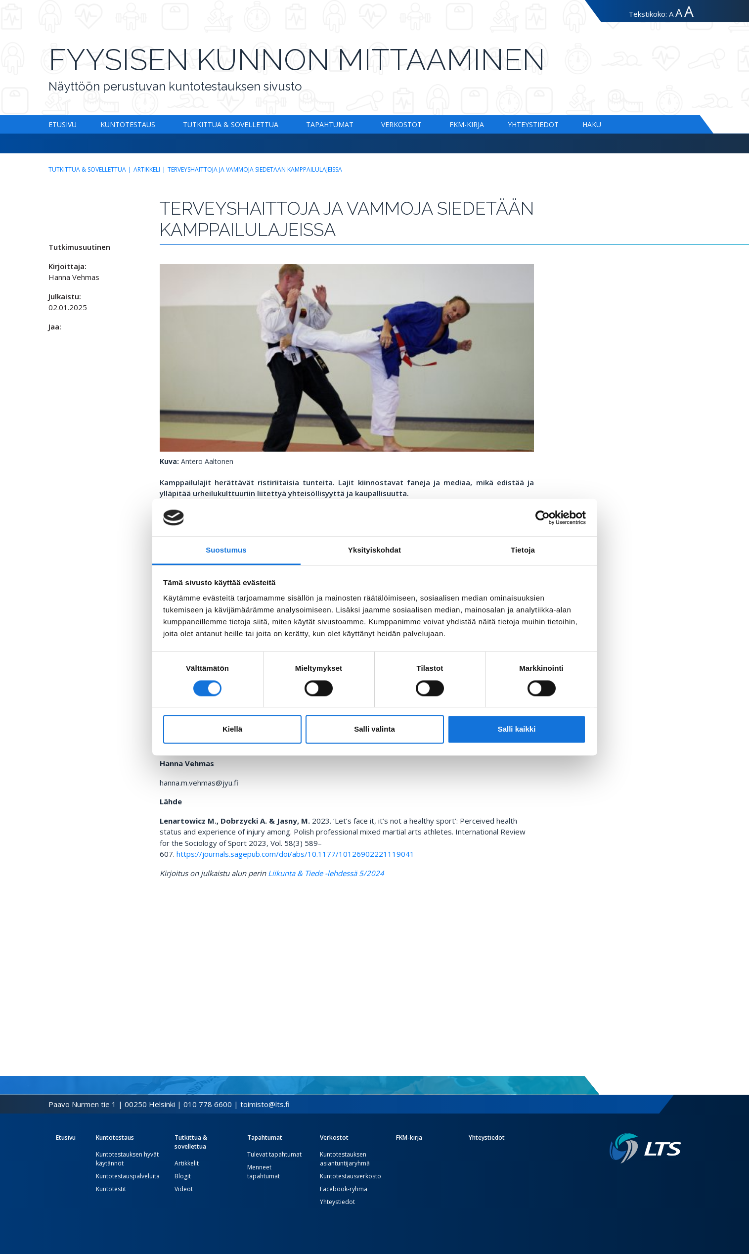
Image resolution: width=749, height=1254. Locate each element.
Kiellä (232, 729)
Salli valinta (374, 729)
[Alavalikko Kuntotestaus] (157, 124)
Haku (591, 124)
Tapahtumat (329, 124)
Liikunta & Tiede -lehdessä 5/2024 (326, 873)
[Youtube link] (677, 1179)
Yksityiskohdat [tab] (374, 550)
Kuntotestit (111, 1189)
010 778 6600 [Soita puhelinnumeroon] (207, 1104)
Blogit (183, 1176)
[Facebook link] (654, 1179)
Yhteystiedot (533, 124)
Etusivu (62, 124)
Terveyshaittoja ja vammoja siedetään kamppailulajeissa (255, 169)
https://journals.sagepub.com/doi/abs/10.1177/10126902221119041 (295, 854)
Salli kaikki (517, 729)
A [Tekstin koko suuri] (678, 12)
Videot (184, 1189)
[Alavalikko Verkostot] (424, 124)
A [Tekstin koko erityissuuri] (689, 11)
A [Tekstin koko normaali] (671, 14)
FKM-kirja (466, 124)
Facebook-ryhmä (343, 1189)
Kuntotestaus (127, 124)
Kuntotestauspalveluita (128, 1176)
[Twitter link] (661, 1179)
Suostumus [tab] (226, 550)
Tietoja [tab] (523, 550)
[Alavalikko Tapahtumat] (355, 124)
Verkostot (401, 124)
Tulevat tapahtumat (274, 1154)
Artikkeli (146, 169)
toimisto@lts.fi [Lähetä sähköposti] (265, 1104)
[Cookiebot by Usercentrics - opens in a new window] (542, 517)
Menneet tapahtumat (263, 1171)
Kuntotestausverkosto (350, 1176)
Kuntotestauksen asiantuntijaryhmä (345, 1158)
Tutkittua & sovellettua (230, 124)
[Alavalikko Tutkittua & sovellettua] (280, 124)
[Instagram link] (669, 1179)
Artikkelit (187, 1163)
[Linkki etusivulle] (645, 1148)
